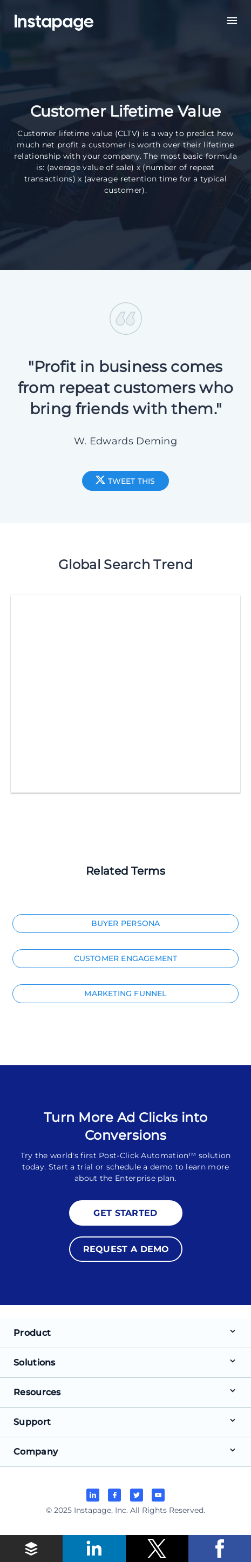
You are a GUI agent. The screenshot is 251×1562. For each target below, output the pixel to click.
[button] (31, 1548)
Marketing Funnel (125, 993)
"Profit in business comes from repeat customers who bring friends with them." (126, 387)
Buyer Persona (125, 923)
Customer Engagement (126, 958)
